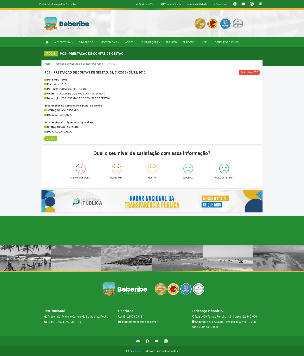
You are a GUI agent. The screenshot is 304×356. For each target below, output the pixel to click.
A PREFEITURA (63, 42)
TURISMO (171, 42)
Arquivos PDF (249, 72)
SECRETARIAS (110, 42)
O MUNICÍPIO (87, 42)
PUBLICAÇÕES (151, 42)
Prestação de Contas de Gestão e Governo (79, 63)
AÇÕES (130, 42)
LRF (205, 42)
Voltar (50, 138)
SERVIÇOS (190, 42)
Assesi (138, 351)
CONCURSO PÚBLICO (227, 42)
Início (47, 63)
